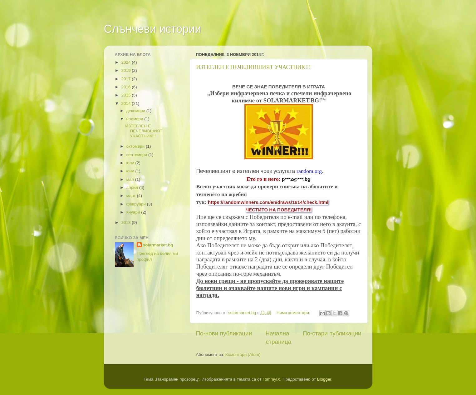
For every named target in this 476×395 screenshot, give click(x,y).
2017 (126, 79)
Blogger (324, 379)
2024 (126, 62)
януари (133, 212)
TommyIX (271, 379)
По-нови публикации (224, 333)
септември (137, 154)
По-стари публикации (332, 333)
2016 (126, 87)
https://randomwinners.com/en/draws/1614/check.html (268, 202)
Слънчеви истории (152, 28)
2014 (126, 103)
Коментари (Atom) (242, 354)
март (131, 195)
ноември (135, 118)
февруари (136, 204)
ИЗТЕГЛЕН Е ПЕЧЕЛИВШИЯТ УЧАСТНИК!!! (253, 67)
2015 (126, 95)
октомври (136, 146)
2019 (126, 70)
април (133, 187)
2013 (126, 222)
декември (136, 110)
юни (130, 171)
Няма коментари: (294, 312)
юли (130, 162)
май (130, 179)
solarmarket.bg (158, 245)
